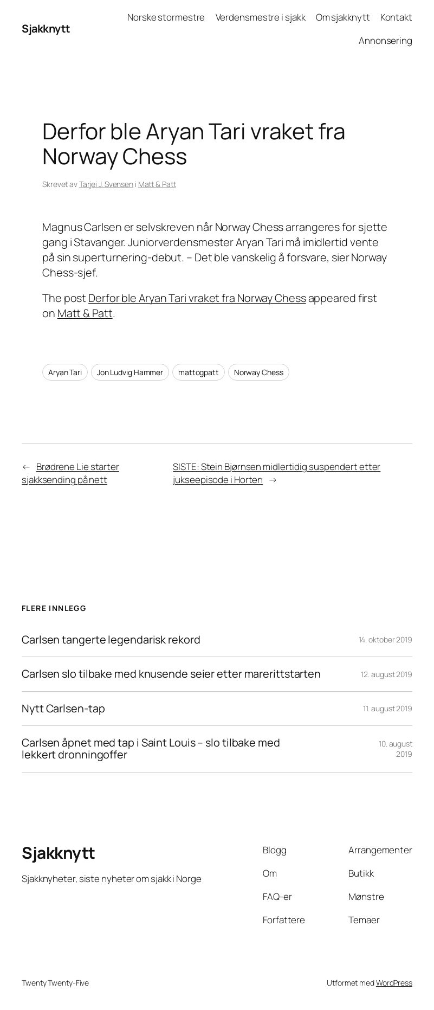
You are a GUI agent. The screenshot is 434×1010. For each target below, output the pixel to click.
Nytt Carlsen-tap (63, 709)
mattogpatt (198, 372)
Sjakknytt (46, 28)
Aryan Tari (65, 372)
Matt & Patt (157, 184)
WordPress (394, 982)
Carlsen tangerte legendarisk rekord (111, 640)
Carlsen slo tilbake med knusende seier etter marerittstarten (171, 674)
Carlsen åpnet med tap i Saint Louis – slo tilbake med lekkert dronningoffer (151, 749)
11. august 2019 (387, 708)
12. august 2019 (386, 674)
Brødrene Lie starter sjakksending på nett (70, 473)
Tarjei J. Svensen (106, 184)
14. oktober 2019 (385, 639)
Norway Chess (258, 372)
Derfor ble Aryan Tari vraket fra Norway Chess (197, 298)
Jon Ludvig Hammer (130, 372)
